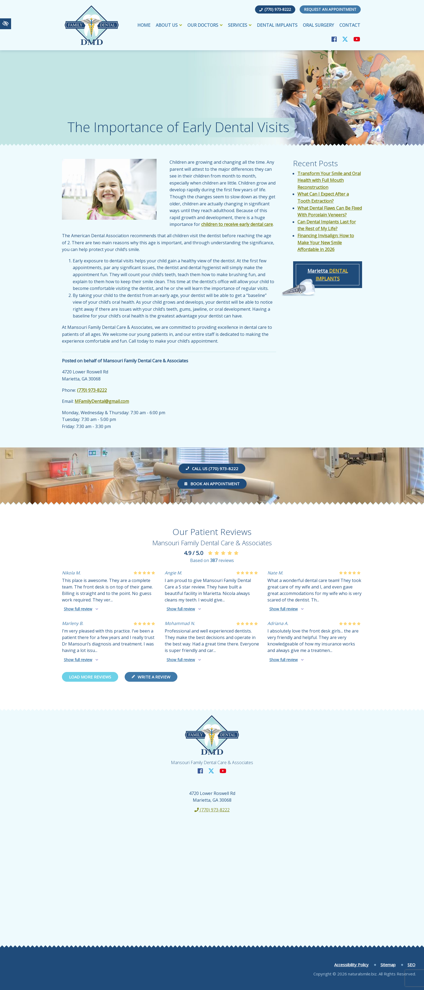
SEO (411, 964)
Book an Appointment (212, 483)
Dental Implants (277, 25)
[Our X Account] (345, 39)
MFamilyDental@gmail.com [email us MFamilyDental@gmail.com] (102, 401)
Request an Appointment (330, 9)
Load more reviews (90, 677)
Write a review (151, 677)
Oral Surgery (318, 25)
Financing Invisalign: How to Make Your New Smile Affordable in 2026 (325, 242)
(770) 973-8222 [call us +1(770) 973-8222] (275, 9)
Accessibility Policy (351, 964)
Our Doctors (205, 25)
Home (143, 25)
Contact (349, 25)
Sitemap (388, 964)
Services (239, 25)
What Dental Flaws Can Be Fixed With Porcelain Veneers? (329, 211)
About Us (169, 25)
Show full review (78, 608)
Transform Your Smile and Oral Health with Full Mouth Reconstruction (329, 180)
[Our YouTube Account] (357, 39)
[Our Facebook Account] (334, 39)
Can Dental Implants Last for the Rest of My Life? (326, 225)
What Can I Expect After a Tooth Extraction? (323, 197)
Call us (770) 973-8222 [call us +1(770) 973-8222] (212, 468)
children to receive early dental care (237, 224)
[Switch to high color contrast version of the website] (5, 23)
